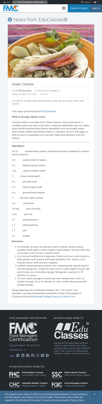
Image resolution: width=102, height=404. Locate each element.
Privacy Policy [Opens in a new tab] (77, 400)
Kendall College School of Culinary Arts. (55, 296)
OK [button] (94, 394)
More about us (17, 350)
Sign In (96, 8)
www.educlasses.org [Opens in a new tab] (80, 353)
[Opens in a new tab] (17, 355)
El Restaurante (48, 111)
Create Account (78, 8)
